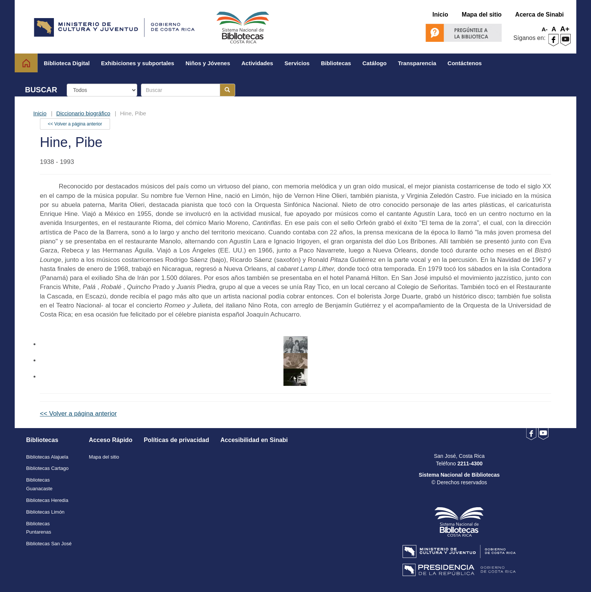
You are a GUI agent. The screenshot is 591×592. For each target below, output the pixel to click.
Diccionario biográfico (83, 113)
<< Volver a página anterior (75, 124)
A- (545, 29)
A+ (565, 29)
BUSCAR (41, 90)
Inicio (39, 113)
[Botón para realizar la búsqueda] (227, 90)
